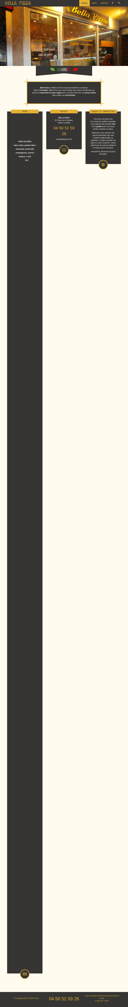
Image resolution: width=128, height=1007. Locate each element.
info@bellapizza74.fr (64, 139)
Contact (104, 3)
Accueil (84, 3)
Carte (94, 3)
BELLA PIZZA (18, 3)
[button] (9, 36)
